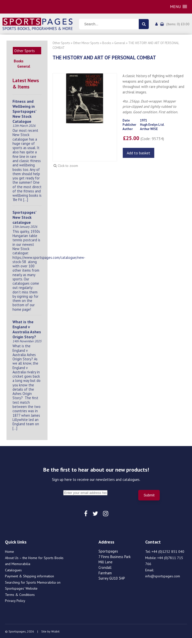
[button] (179, 7)
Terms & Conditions (20, 594)
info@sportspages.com (162, 575)
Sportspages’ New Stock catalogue (24, 216)
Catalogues (13, 569)
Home (9, 551)
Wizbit (55, 630)
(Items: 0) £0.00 (178, 24)
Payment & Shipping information (29, 575)
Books (19, 60)
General (23, 65)
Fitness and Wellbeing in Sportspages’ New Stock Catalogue (24, 110)
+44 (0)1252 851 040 (168, 551)
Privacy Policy (15, 600)
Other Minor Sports (86, 43)
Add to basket (138, 152)
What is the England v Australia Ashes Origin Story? (26, 328)
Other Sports (61, 43)
